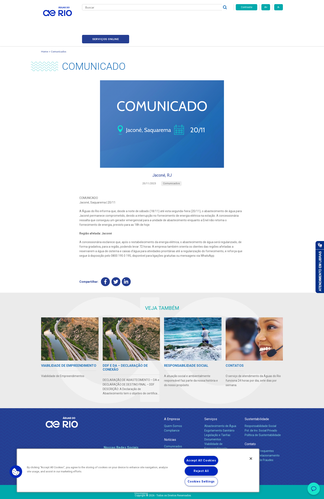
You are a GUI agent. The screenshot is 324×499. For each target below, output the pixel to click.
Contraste (246, 7)
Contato (250, 427)
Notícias (170, 423)
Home (44, 32)
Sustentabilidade (257, 402)
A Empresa (172, 402)
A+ (265, 7)
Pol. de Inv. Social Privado (261, 413)
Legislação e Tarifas (217, 418)
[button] (16, 471)
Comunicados (58, 32)
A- (278, 7)
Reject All (201, 471)
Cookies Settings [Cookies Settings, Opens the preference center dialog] (201, 481)
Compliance (172, 413)
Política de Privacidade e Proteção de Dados (162, 492)
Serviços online (259, 19)
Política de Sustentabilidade (263, 418)
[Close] (250, 458)
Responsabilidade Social (260, 408)
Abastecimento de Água (220, 408)
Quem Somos (173, 408)
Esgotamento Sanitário (219, 413)
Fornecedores (186, 18)
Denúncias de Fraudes (259, 443)
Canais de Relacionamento (262, 438)
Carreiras (167, 18)
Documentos (212, 422)
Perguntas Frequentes (259, 433)
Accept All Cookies (201, 460)
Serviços (210, 402)
